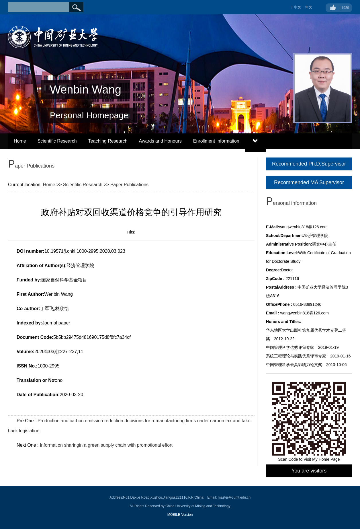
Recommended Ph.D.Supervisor (309, 164)
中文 (308, 7)
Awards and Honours (160, 141)
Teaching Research (108, 141)
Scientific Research (57, 141)
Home (20, 141)
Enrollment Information (216, 141)
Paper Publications (129, 184)
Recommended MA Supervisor (309, 182)
